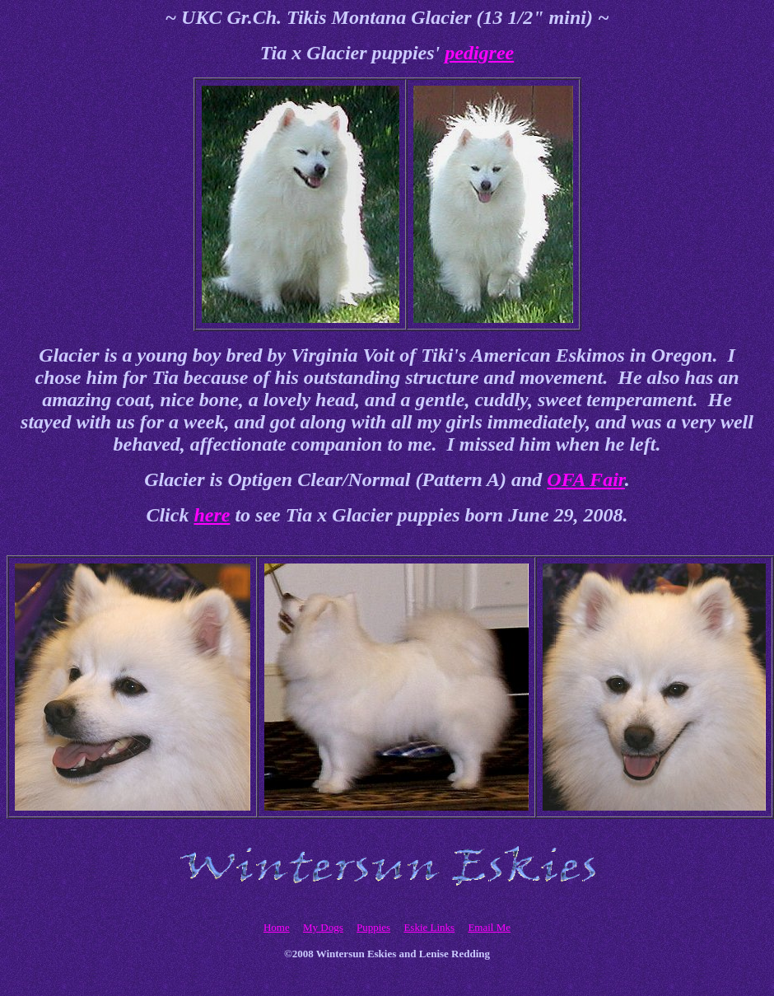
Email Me (489, 927)
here (212, 515)
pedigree (479, 52)
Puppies (373, 927)
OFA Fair (586, 479)
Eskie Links (429, 927)
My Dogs (323, 927)
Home (276, 927)
